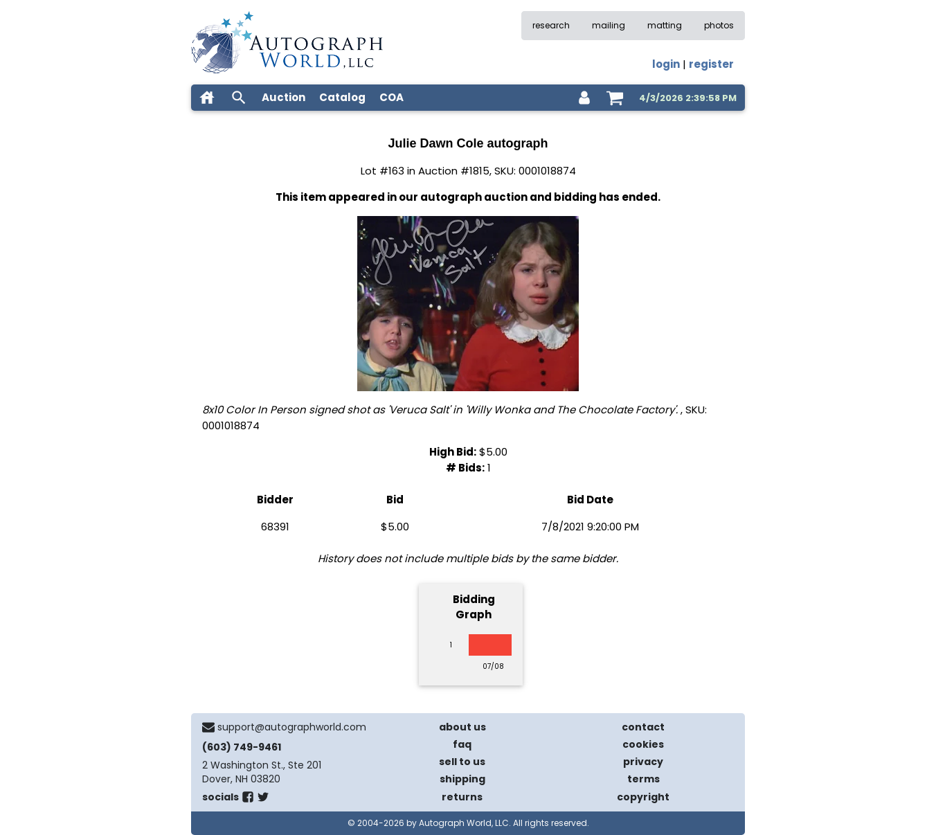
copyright (643, 797)
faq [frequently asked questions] (462, 744)
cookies (643, 744)
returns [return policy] (462, 797)
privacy (643, 762)
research (551, 25)
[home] (207, 97)
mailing (608, 25)
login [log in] (666, 64)
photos (719, 25)
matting (664, 25)
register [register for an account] (711, 64)
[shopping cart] (615, 97)
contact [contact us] (643, 727)
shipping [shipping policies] (462, 779)
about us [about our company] (462, 727)
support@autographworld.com (291, 727)
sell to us (462, 762)
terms (643, 779)
